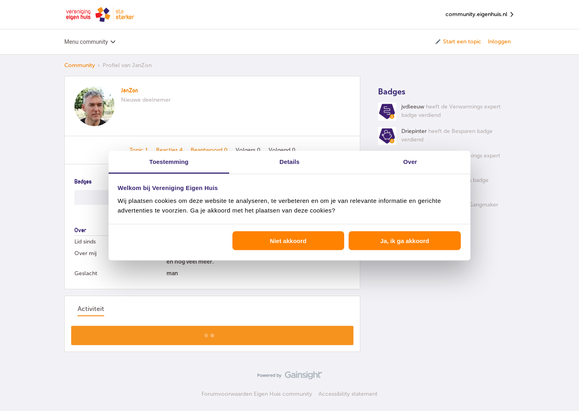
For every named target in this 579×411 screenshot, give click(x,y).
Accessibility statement (348, 394)
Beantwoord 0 (210, 150)
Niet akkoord (288, 240)
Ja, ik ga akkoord (404, 240)
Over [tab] (410, 161)
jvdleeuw (412, 106)
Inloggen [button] (499, 41)
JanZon (129, 91)
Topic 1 (139, 150)
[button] (457, 42)
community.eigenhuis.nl (480, 14)
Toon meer (212, 333)
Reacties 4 (170, 150)
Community (79, 65)
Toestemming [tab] (169, 161)
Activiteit (91, 309)
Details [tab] (289, 161)
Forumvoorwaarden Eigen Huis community (256, 394)
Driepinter (414, 131)
